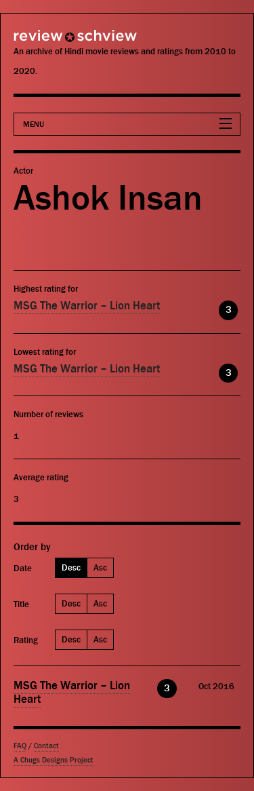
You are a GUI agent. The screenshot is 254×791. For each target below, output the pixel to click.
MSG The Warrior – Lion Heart (87, 305)
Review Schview (51, 41)
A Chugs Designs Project (53, 760)
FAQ (20, 746)
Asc (100, 567)
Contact (46, 746)
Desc (71, 567)
